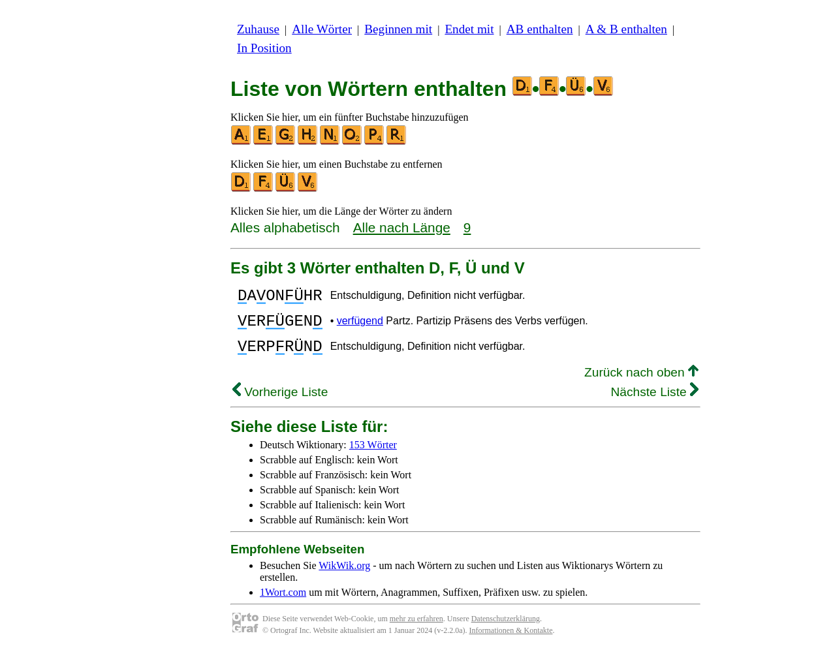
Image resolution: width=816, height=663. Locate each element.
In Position (264, 48)
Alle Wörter (322, 29)
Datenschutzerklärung (505, 630)
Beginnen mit (398, 29)
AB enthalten (540, 29)
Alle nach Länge (401, 227)
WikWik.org (344, 577)
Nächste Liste (654, 403)
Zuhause (258, 29)
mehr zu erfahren (416, 630)
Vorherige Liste (280, 403)
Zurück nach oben (641, 384)
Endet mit (469, 29)
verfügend (360, 326)
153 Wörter (373, 456)
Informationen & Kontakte (511, 642)
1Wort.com (283, 603)
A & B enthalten (626, 29)
